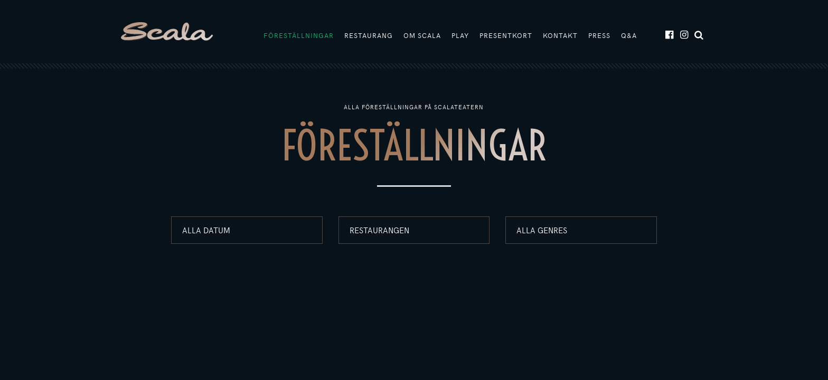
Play (460, 35)
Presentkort (505, 35)
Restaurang (368, 35)
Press (599, 35)
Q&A (629, 35)
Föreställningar (299, 35)
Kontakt (560, 35)
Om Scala (422, 35)
